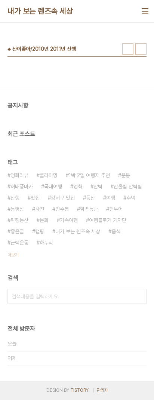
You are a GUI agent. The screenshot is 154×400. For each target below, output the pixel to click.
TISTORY (79, 390)
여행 (110, 198)
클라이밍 (49, 175)
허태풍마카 (21, 187)
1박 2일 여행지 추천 (89, 175)
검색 (139, 296)
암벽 (97, 187)
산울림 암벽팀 (128, 187)
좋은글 (17, 231)
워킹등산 (19, 220)
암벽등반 (89, 209)
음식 (115, 231)
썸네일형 (127, 49)
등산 (90, 198)
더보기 (13, 255)
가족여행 (69, 220)
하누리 (46, 243)
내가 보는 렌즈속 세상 (40, 11)
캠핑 (39, 231)
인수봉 (62, 209)
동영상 (17, 209)
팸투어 (116, 209)
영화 (77, 187)
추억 (130, 198)
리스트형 (141, 49)
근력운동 (19, 243)
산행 (14, 198)
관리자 (102, 390)
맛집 (35, 198)
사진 (39, 209)
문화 (44, 220)
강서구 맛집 (63, 198)
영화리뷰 (19, 175)
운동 (125, 175)
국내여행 (53, 187)
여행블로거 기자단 (107, 220)
